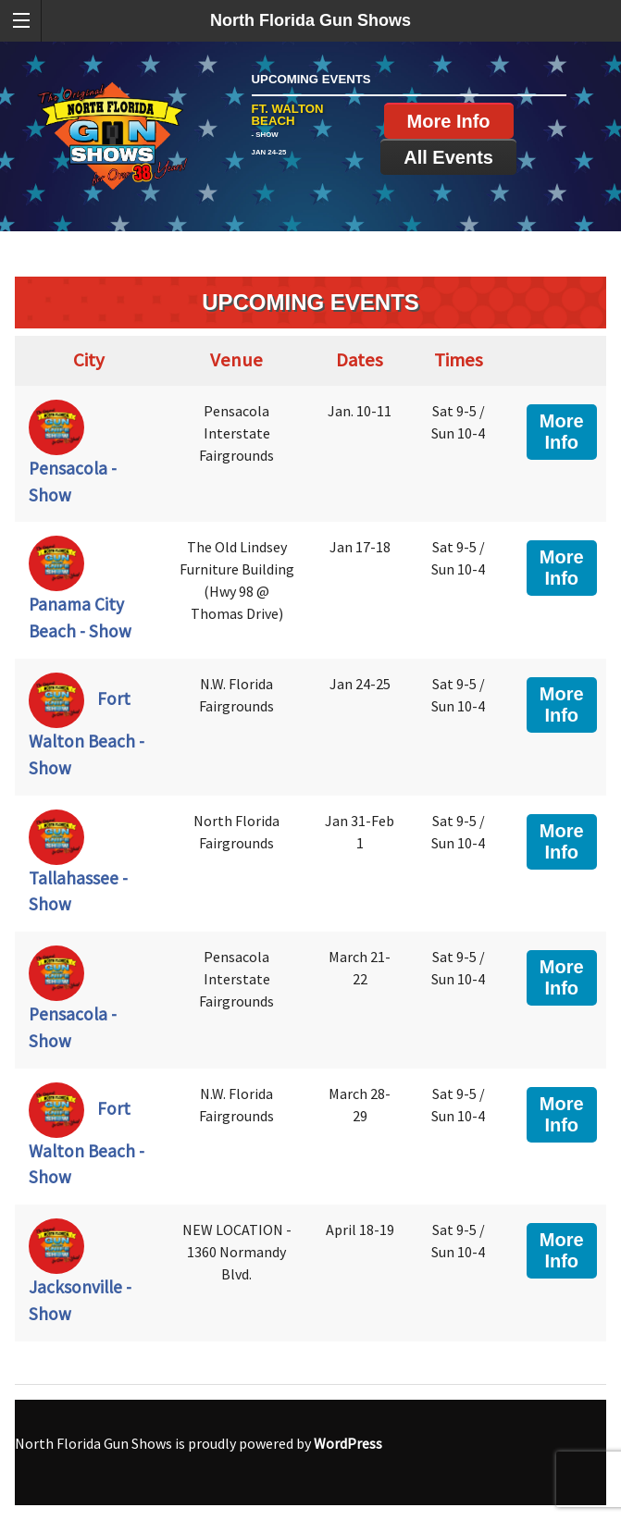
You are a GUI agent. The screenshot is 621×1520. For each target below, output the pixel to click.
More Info (449, 121)
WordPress (348, 1443)
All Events (448, 157)
